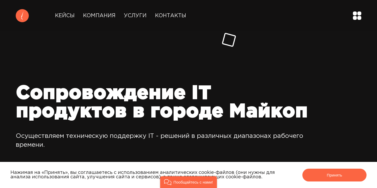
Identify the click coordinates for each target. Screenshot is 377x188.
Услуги (135, 15)
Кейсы (65, 15)
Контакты (170, 15)
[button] (188, 182)
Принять (334, 175)
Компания (99, 15)
